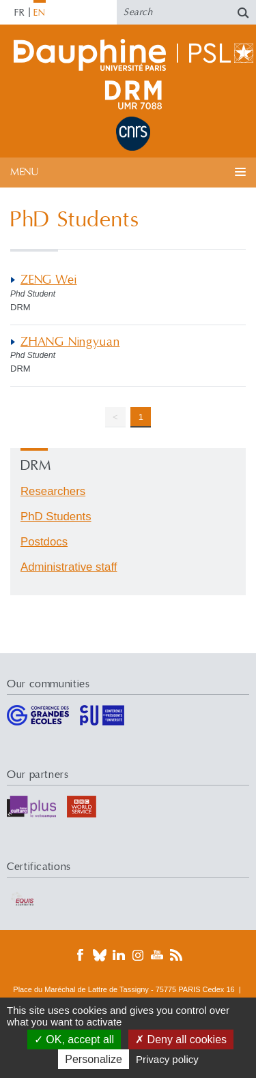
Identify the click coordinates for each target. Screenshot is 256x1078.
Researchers (52, 491)
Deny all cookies (181, 1039)
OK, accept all (74, 1039)
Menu (24, 172)
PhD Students (55, 516)
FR (19, 13)
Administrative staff (68, 566)
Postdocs (44, 541)
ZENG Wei (48, 280)
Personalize (93, 1059)
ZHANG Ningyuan (69, 342)
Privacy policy (167, 1059)
